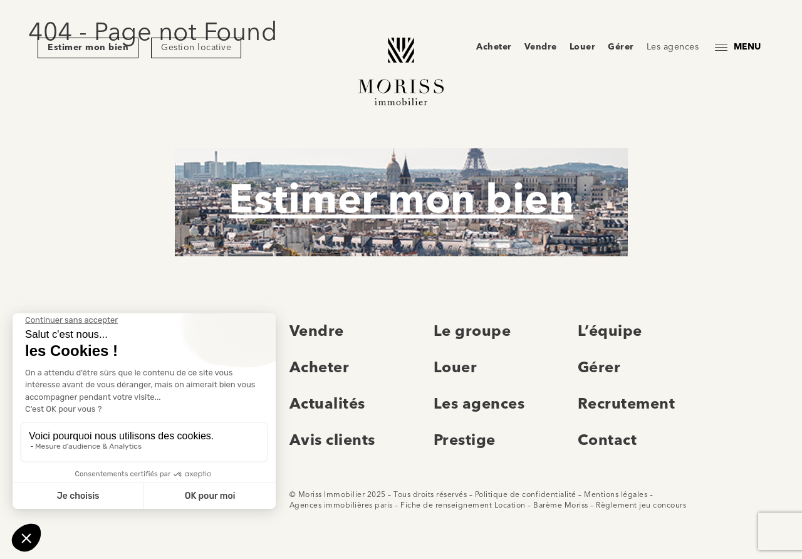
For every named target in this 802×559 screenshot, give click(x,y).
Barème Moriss (560, 505)
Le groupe (472, 332)
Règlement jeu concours (641, 505)
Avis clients (332, 441)
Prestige (465, 441)
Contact (607, 441)
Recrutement (626, 404)
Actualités (327, 404)
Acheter (494, 47)
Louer (583, 47)
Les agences (673, 47)
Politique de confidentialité (525, 495)
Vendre (540, 47)
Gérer (621, 47)
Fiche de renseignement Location (463, 505)
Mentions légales (615, 495)
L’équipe (610, 332)
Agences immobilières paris (341, 505)
